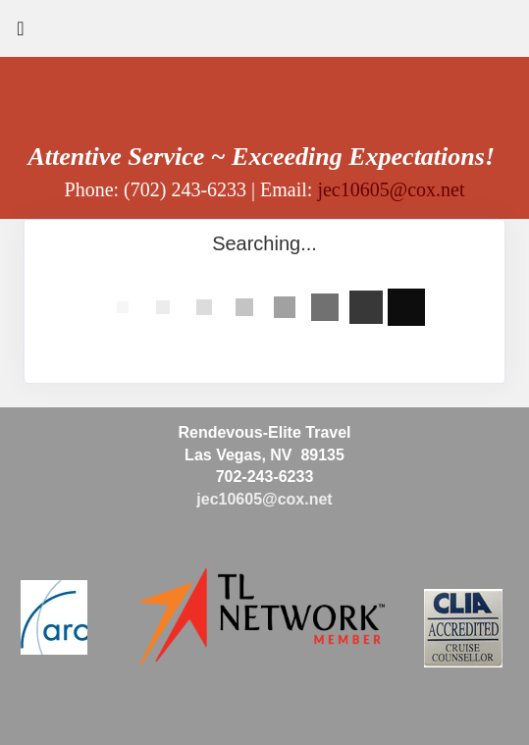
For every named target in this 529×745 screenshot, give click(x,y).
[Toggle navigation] (20, 33)
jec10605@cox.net (390, 189)
